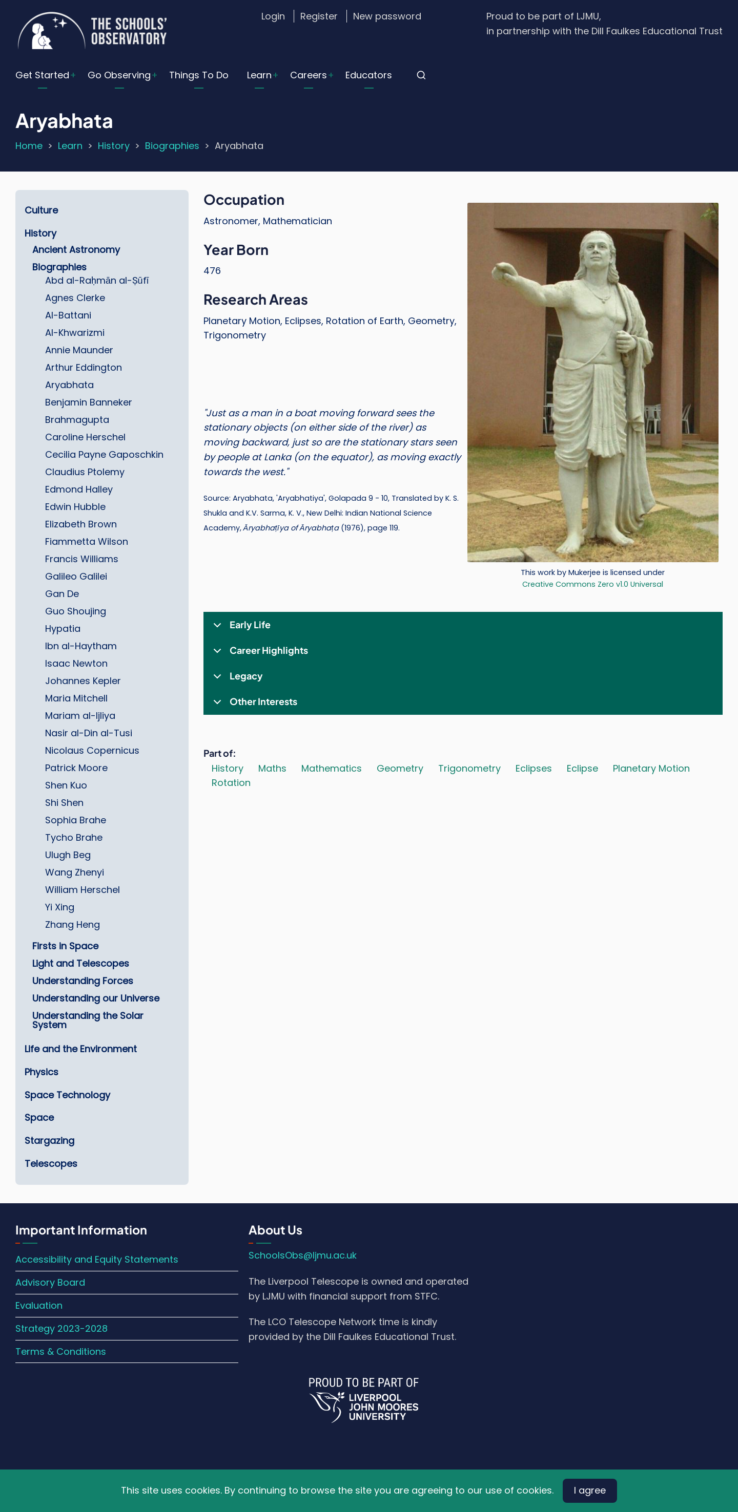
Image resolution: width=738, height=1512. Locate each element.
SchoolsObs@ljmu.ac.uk (303, 1255)
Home (29, 145)
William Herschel (82, 889)
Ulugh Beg (68, 854)
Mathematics (331, 768)
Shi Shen (64, 802)
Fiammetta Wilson (86, 541)
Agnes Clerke (75, 297)
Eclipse (582, 768)
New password (387, 16)
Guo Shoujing (75, 611)
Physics (41, 1072)
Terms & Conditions (60, 1351)
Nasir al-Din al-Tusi (88, 733)
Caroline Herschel (85, 437)
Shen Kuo (66, 785)
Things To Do (199, 75)
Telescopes (51, 1163)
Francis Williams (81, 558)
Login (273, 16)
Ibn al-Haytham (81, 646)
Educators (368, 75)
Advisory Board (50, 1282)
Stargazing (49, 1140)
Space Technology (67, 1095)
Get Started (42, 75)
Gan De (62, 593)
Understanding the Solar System (88, 1020)
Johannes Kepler (83, 680)
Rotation (231, 782)
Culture (41, 210)
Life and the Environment (81, 1048)
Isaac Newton (76, 663)
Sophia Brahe (75, 820)
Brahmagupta (77, 419)
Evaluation (39, 1305)
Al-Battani (68, 315)
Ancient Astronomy (76, 249)
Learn (259, 75)
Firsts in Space (65, 946)
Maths (272, 768)
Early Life (240, 628)
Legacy (236, 679)
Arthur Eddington (83, 367)
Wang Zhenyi (74, 872)
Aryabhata (69, 384)
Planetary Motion (651, 768)
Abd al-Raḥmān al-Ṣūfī (97, 280)
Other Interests (253, 705)
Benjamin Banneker (88, 402)
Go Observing (119, 75)
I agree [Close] (590, 1490)
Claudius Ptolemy (85, 471)
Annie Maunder (79, 350)
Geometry (400, 768)
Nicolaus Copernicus (92, 750)
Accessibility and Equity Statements (96, 1259)
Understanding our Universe (95, 998)
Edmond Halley (79, 489)
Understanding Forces (82, 980)
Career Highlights (259, 654)
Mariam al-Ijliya (80, 715)
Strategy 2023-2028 (61, 1328)
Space (39, 1117)
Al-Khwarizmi (75, 332)
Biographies (172, 145)
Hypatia (62, 628)
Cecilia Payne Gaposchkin (104, 454)
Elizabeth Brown (81, 524)
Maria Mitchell (76, 698)
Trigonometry (469, 768)
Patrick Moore (76, 767)
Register (319, 16)
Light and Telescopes (80, 963)
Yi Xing (59, 907)
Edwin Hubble (75, 506)
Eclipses (534, 768)
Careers (308, 75)
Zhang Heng (72, 924)
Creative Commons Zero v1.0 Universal (592, 584)
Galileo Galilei (76, 576)
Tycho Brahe (73, 837)
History (114, 145)
